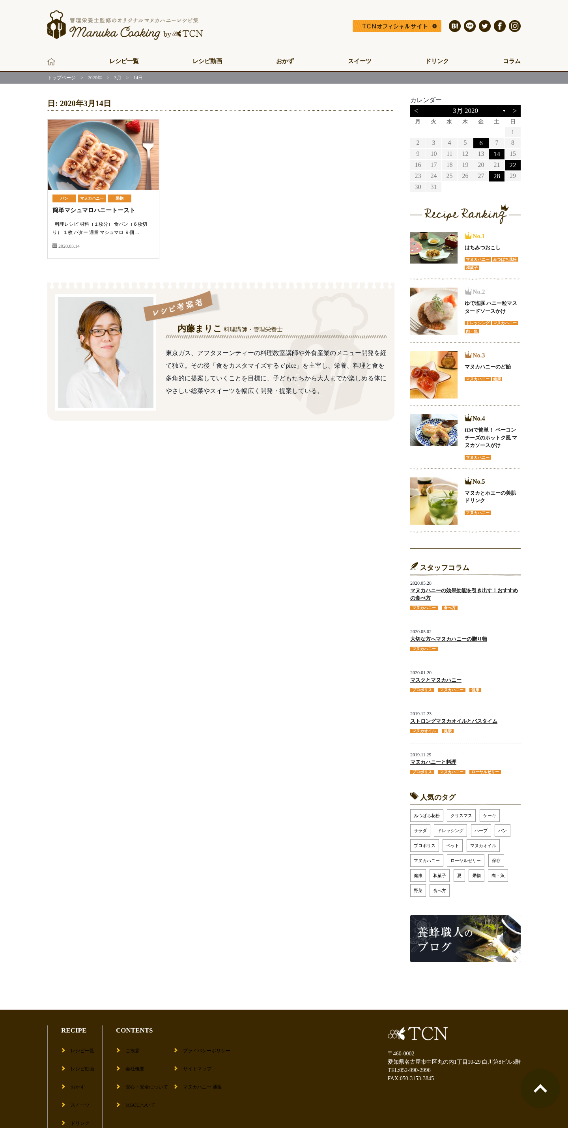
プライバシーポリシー (209, 1043)
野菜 (418, 886)
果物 (119, 198)
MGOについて (139, 1080)
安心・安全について (146, 1068)
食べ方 (439, 886)
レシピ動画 (207, 61)
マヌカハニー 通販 (205, 1068)
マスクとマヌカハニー (436, 678)
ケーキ (489, 811)
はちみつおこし (483, 246)
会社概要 (132, 1056)
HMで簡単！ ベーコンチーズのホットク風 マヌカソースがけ (491, 436)
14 (496, 153)
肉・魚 (497, 871)
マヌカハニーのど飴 (488, 366)
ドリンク (437, 61)
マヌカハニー (92, 198)
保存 (496, 856)
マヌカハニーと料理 (433, 758)
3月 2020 (465, 110)
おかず (285, 61)
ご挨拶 (129, 1043)
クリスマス (461, 811)
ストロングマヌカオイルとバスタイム (453, 718)
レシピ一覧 (124, 61)
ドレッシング (450, 826)
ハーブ (481, 826)
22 (513, 164)
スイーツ (360, 61)
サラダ (420, 826)
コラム (512, 61)
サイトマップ (198, 1056)
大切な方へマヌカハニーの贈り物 (448, 637)
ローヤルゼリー (465, 856)
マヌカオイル (483, 841)
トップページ (61, 77)
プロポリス (424, 841)
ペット (452, 841)
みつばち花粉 (427, 811)
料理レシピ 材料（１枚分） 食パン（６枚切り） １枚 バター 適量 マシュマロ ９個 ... (102, 232)
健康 (418, 871)
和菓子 (439, 871)
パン (64, 198)
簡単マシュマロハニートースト (96, 210)
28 (496, 174)
